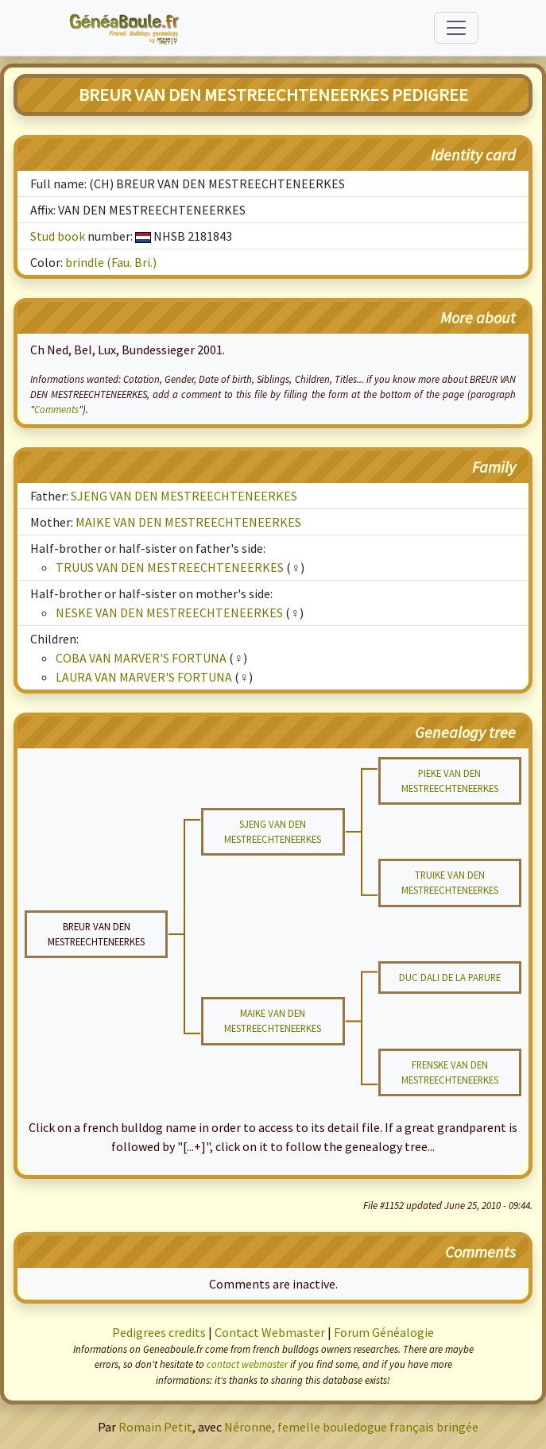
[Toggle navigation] (456, 28)
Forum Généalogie (384, 1332)
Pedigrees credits (159, 1332)
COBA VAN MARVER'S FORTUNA (141, 658)
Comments (56, 409)
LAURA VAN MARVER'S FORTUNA (144, 677)
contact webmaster (247, 1364)
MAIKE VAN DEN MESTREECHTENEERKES (188, 522)
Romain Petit (155, 1427)
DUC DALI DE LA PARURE (450, 977)
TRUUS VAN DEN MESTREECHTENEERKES (170, 567)
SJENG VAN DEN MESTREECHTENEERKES (184, 496)
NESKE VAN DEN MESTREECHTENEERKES (169, 612)
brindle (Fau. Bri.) (111, 262)
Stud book (57, 236)
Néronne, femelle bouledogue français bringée (351, 1427)
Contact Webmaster (270, 1332)
